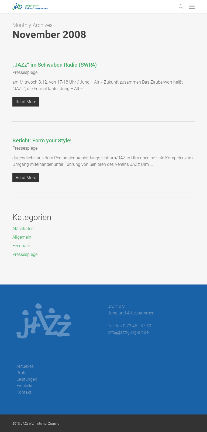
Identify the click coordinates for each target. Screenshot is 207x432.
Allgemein (21, 237)
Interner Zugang (47, 424)
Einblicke (24, 385)
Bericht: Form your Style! (41, 140)
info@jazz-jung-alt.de (128, 332)
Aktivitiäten (23, 228)
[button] (192, 6)
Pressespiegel (25, 72)
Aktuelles (25, 366)
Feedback (21, 245)
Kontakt (23, 392)
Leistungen (26, 379)
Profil (21, 372)
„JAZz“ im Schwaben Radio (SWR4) (54, 64)
